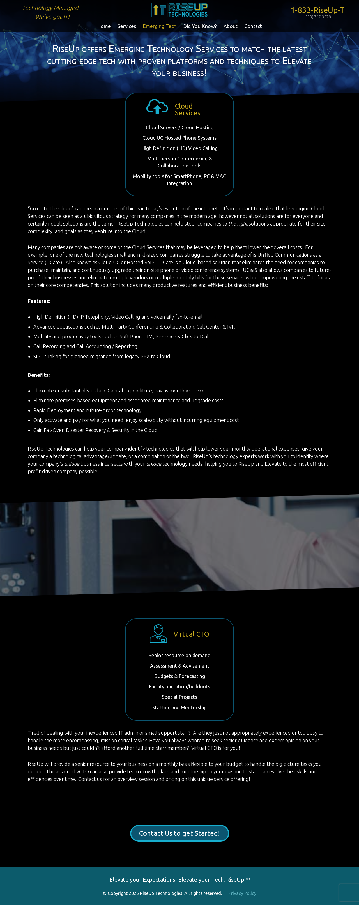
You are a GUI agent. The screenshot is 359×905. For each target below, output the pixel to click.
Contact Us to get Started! (179, 833)
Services (127, 26)
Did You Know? (200, 26)
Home (104, 26)
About (231, 26)
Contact (253, 26)
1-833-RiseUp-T (318, 12)
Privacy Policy (242, 893)
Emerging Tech (159, 26)
